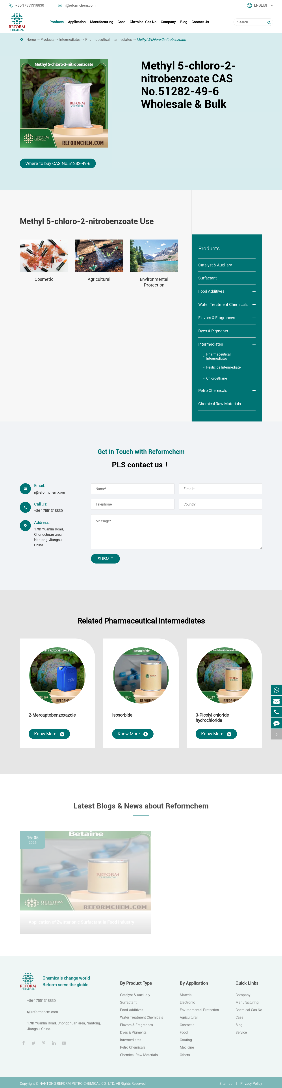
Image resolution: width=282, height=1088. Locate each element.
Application (77, 22)
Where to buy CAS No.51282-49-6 (57, 163)
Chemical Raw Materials (219, 403)
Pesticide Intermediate (223, 367)
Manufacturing (101, 22)
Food (184, 1035)
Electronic (187, 1005)
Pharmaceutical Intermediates (108, 39)
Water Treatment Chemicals (223, 304)
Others (185, 1058)
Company (168, 22)
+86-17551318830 (26, 5)
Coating (186, 1043)
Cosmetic (44, 279)
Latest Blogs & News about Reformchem (141, 808)
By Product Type (136, 986)
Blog (183, 22)
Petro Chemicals (212, 390)
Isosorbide (122, 715)
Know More (49, 734)
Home (31, 39)
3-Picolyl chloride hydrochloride (212, 717)
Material (186, 998)
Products (57, 22)
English (260, 5)
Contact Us (200, 22)
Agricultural (99, 279)
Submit (105, 558)
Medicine (187, 1050)
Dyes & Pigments (213, 331)
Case (121, 22)
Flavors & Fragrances (216, 317)
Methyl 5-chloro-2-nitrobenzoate (161, 39)
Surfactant (207, 278)
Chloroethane (216, 378)
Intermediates (69, 39)
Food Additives (211, 291)
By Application (194, 986)
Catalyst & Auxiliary (215, 265)
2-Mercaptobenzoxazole (52, 715)
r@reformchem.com (77, 5)
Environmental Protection (154, 282)
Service (241, 1035)
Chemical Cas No (143, 22)
